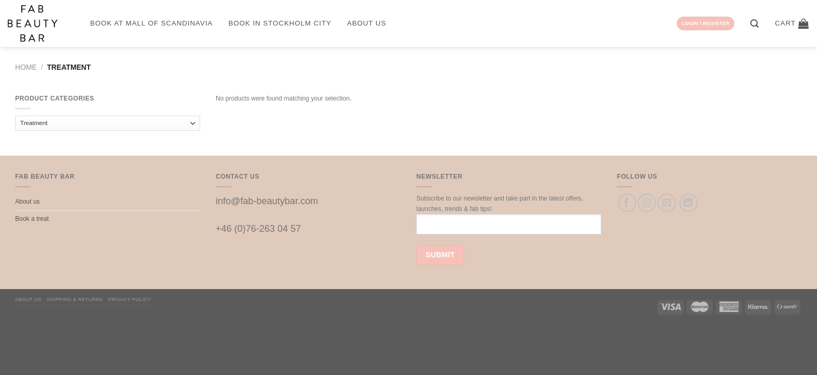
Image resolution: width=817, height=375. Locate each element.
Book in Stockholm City (279, 23)
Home (25, 67)
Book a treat (32, 218)
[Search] (754, 24)
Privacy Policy (129, 299)
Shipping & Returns (75, 299)
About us (366, 23)
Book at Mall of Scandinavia (151, 23)
